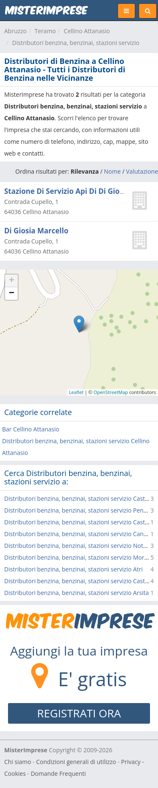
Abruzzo (15, 31)
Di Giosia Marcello (36, 230)
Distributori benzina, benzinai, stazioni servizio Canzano (80, 534)
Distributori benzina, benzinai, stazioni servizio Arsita (76, 593)
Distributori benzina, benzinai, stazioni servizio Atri (73, 569)
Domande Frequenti (58, 773)
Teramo (45, 31)
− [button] (11, 293)
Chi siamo (17, 762)
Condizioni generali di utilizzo (76, 762)
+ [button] (11, 281)
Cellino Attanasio (87, 31)
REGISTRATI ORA (79, 713)
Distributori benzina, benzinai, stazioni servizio (75, 43)
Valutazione (142, 171)
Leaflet (76, 392)
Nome (112, 171)
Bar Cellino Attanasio (30, 429)
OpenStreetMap (111, 392)
